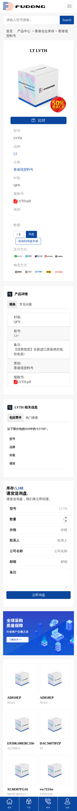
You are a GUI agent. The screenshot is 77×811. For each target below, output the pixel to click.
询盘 (31, 234)
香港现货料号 (23, 169)
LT (15, 154)
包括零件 (15, 417)
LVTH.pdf (22, 382)
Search (66, 20)
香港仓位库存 (44, 31)
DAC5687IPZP (50, 743)
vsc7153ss (46, 789)
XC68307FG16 (17, 789)
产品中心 (23, 31)
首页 (9, 31)
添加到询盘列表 (28, 241)
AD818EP (14, 697)
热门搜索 (32, 417)
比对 (39, 120)
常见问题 (26, 304)
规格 (12, 304)
